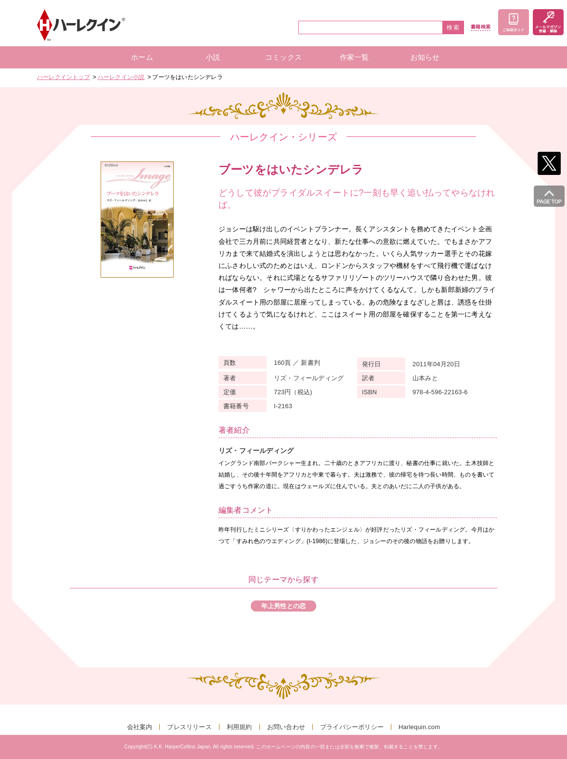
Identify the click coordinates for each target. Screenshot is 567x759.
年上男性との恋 (283, 606)
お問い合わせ (286, 727)
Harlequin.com (419, 727)
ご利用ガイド (513, 22)
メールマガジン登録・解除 (548, 22)
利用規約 (239, 727)
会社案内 (140, 727)
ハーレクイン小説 (121, 77)
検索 (453, 27)
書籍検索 (480, 27)
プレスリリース (189, 727)
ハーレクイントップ (63, 77)
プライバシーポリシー (352, 727)
